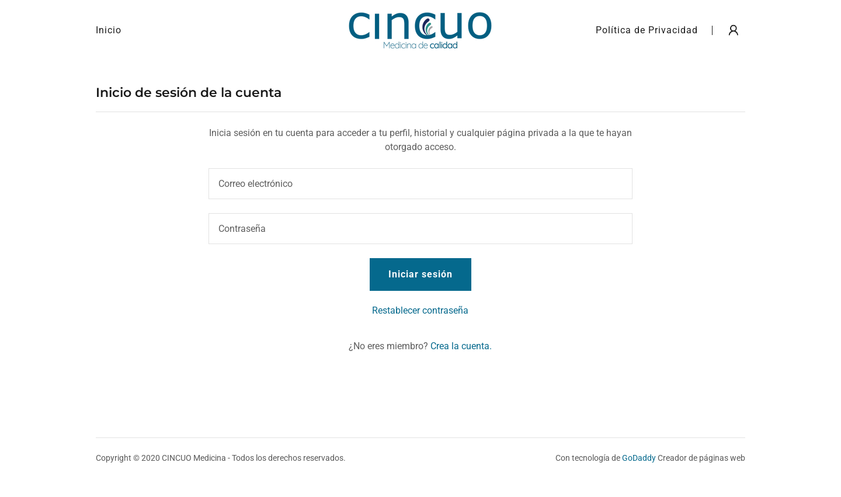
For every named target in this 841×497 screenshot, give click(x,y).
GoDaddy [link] (639, 458)
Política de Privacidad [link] (647, 30)
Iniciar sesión (420, 274)
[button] (733, 30)
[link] (420, 29)
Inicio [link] (108, 30)
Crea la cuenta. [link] (461, 346)
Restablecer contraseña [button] (420, 310)
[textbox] (420, 183)
